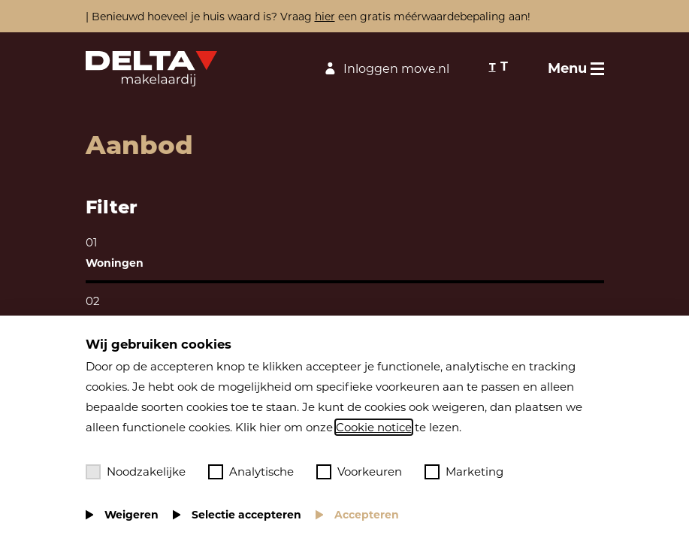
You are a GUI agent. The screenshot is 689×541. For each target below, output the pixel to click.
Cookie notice (374, 427)
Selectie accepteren (246, 514)
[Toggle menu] (576, 68)
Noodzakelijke (136, 471)
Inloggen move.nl (385, 69)
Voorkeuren (359, 471)
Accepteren (366, 514)
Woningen (115, 263)
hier (325, 16)
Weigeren (131, 514)
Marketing (464, 471)
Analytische (251, 471)
